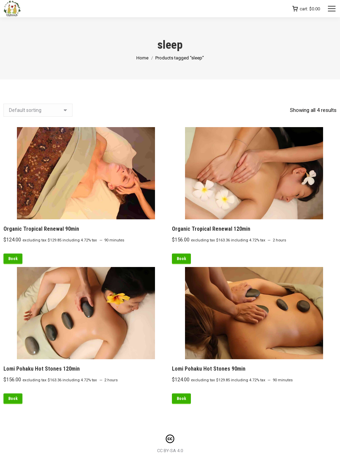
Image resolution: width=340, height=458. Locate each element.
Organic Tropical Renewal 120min (211, 229)
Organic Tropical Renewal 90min (41, 229)
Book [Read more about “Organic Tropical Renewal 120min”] (181, 258)
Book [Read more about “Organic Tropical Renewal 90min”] (13, 258)
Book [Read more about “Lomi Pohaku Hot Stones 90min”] (181, 398)
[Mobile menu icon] (332, 8)
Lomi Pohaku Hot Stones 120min (41, 368)
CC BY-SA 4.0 (170, 450)
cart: (306, 9)
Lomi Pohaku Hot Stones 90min (208, 368)
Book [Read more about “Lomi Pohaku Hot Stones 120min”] (13, 398)
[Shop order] (37, 110)
